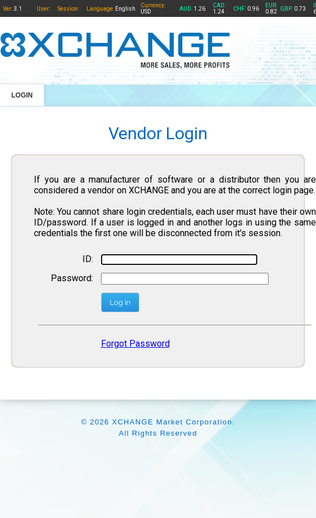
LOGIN (22, 95)
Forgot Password (135, 343)
